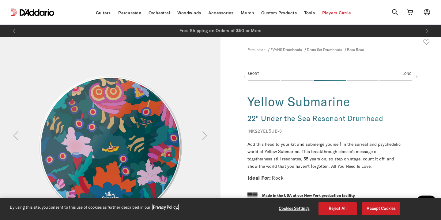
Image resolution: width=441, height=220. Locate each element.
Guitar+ (103, 13)
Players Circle (336, 13)
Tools (309, 13)
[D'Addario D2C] (37, 12)
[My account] (426, 12)
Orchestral (159, 13)
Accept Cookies (381, 208)
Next (417, 76)
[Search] (395, 12)
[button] (330, 77)
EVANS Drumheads (286, 49)
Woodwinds (189, 13)
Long (407, 73)
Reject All (338, 208)
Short (253, 73)
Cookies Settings (294, 208)
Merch (247, 13)
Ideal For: (258, 177)
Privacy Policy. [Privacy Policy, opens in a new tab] (165, 207)
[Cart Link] (410, 12)
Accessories (221, 13)
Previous (244, 76)
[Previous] (14, 31)
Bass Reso (355, 49)
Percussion (129, 13)
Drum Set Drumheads (324, 49)
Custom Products (279, 13)
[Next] (427, 31)
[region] (220, 209)
